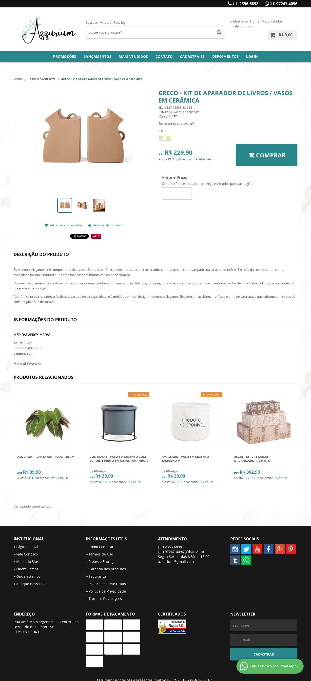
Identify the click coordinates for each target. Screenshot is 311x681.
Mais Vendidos (133, 56)
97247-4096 (283, 3)
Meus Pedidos (272, 21)
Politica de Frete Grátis (107, 583)
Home (254, 21)
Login (252, 56)
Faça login (121, 22)
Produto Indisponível (192, 422)
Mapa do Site (27, 561)
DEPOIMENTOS (225, 56)
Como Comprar (101, 546)
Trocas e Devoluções (105, 598)
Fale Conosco (242, 26)
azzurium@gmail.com (176, 561)
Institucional (29, 539)
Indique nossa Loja (31, 583)
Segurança (97, 576)
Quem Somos (27, 569)
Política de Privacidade (107, 591)
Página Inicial (27, 546)
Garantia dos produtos (107, 569)
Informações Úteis (106, 539)
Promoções (64, 56)
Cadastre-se (239, 21)
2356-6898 (245, 3)
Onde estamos (28, 576)
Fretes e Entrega (102, 561)
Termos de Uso (101, 554)
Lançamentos (98, 56)
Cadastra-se (192, 56)
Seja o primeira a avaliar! (176, 123)
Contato (164, 56)
